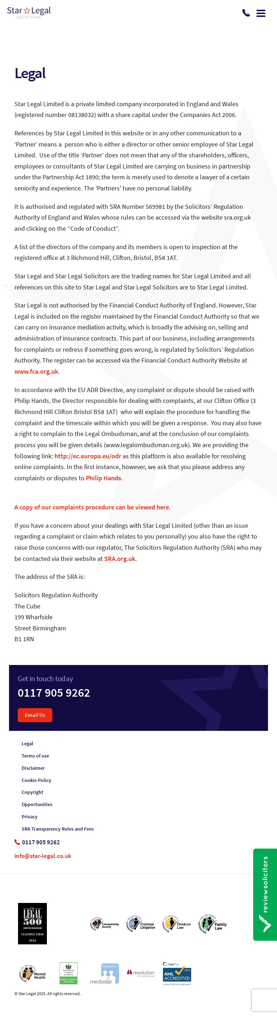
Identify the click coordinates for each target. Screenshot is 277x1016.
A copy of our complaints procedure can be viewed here (91, 507)
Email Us (35, 715)
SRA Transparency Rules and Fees (58, 829)
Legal (27, 743)
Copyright (32, 792)
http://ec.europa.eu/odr (87, 456)
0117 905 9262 (54, 692)
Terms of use (35, 755)
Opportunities (37, 804)
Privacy (30, 816)
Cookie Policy (36, 780)
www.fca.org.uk (36, 371)
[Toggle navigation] (261, 12)
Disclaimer (33, 768)
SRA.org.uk (119, 558)
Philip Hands (103, 478)
